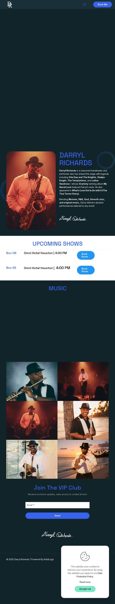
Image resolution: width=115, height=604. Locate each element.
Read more (85, 582)
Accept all (85, 588)
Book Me (102, 4)
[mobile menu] (84, 4)
